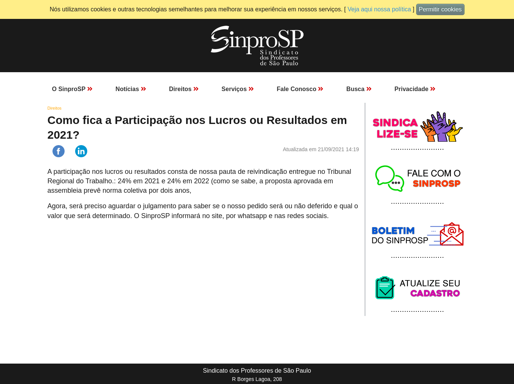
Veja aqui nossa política (379, 9)
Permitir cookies (440, 9)
